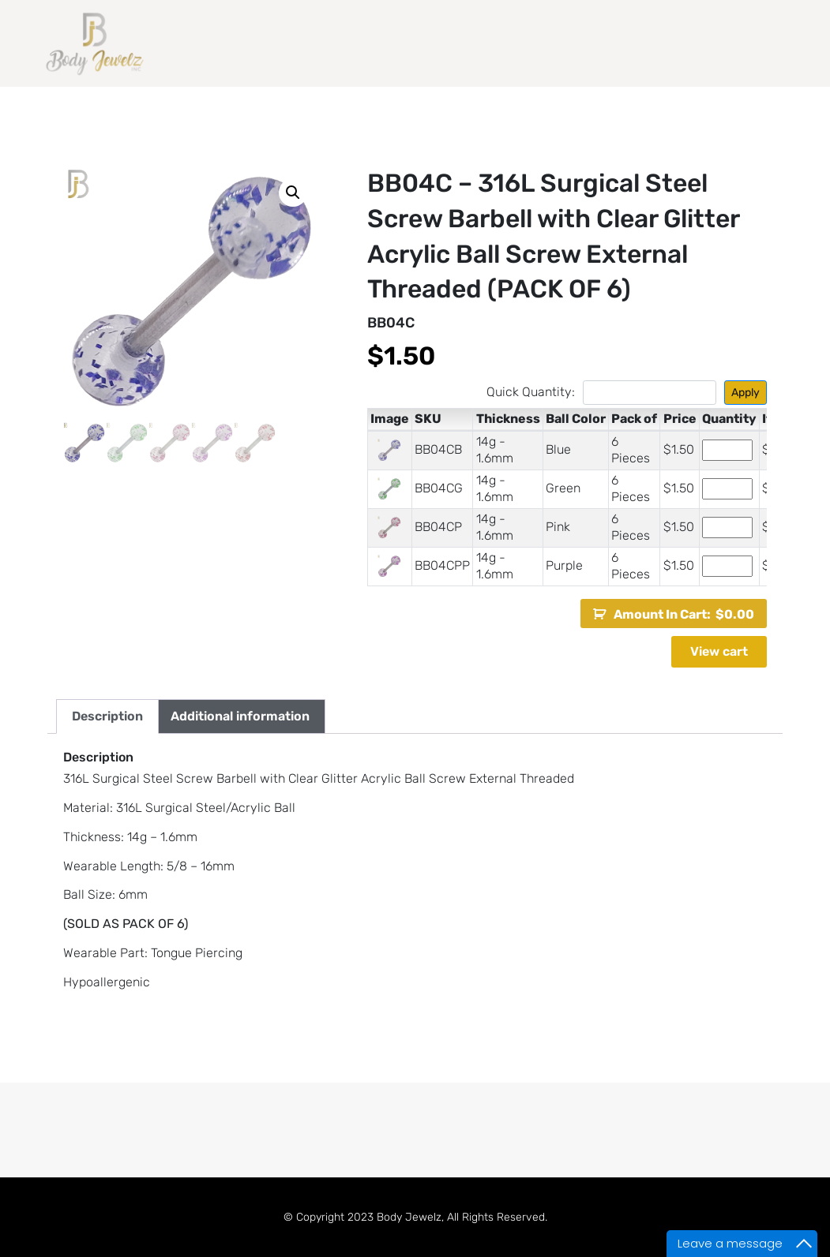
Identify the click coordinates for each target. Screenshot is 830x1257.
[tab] (107, 716)
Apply (745, 392)
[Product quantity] (727, 450)
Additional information (240, 716)
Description (107, 716)
